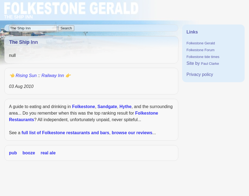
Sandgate (107, 106)
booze (29, 153)
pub (13, 153)
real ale (48, 153)
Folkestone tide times (202, 57)
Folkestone (83, 106)
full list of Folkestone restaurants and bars (65, 132)
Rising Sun (25, 75)
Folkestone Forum (200, 50)
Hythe (125, 106)
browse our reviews (132, 132)
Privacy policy (199, 74)
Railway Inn (53, 75)
